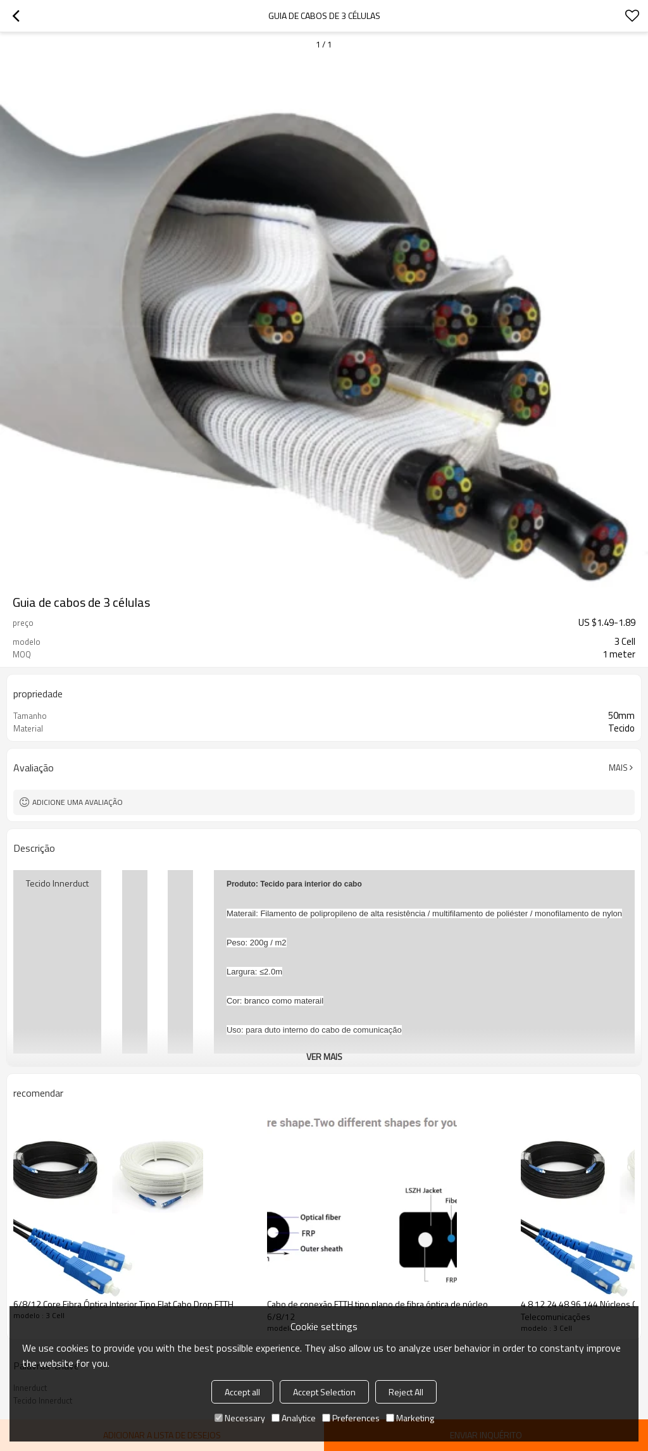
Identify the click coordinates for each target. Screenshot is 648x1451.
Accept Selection (324, 1391)
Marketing (410, 1417)
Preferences (351, 1417)
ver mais (324, 1056)
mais (618, 767)
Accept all (242, 1391)
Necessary (240, 1417)
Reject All (406, 1391)
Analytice (293, 1417)
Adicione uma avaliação (77, 802)
